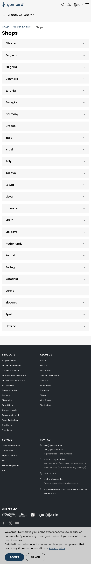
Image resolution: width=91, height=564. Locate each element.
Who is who (45, 370)
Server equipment (10, 415)
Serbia (9, 291)
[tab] (45, 43)
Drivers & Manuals (11, 445)
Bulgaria (11, 67)
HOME (5, 27)
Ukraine (10, 326)
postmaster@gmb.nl (54, 479)
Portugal (11, 267)
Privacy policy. (57, 548)
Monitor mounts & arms (13, 380)
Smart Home (8, 405)
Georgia (11, 102)
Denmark (11, 79)
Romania (11, 279)
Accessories (8, 385)
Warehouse (45, 385)
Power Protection (10, 420)
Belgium (11, 55)
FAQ (4, 460)
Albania (10, 43)
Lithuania (11, 208)
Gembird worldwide (49, 375)
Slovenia (11, 303)
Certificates (7, 450)
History (43, 365)
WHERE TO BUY (22, 27)
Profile (43, 360)
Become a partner (10, 465)
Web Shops (45, 400)
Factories (44, 390)
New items (7, 430)
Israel (9, 149)
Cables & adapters (11, 370)
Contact (44, 380)
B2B (3, 470)
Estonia (10, 91)
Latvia (9, 185)
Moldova (11, 232)
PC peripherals (9, 360)
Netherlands (13, 244)
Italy (8, 161)
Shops (43, 395)
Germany (11, 114)
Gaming (6, 395)
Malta (9, 220)
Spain (9, 314)
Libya (9, 197)
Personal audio (9, 390)
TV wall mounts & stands (14, 375)
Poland (10, 255)
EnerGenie (7, 425)
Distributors (45, 405)
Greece (10, 126)
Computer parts (9, 410)
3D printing (7, 400)
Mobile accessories (11, 365)
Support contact (9, 455)
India (8, 138)
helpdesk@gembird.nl (54, 459)
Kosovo (10, 173)
